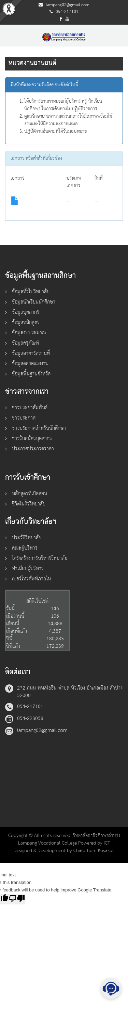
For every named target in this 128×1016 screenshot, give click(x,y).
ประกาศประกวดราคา (33, 448)
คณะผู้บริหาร (25, 548)
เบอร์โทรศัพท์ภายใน (31, 578)
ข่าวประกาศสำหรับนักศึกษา (39, 428)
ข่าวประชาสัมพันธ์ (29, 407)
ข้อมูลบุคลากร (25, 312)
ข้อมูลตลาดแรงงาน (30, 363)
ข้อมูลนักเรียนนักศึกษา (33, 302)
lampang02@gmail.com (67, 5)
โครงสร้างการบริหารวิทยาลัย (39, 558)
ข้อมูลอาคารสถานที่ (31, 353)
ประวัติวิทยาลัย (26, 537)
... (17, 200)
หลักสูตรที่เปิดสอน (29, 493)
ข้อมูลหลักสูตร (26, 322)
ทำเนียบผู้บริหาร (28, 568)
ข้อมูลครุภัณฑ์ (25, 343)
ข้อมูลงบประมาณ (29, 332)
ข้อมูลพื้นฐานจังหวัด (31, 373)
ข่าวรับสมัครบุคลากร (32, 438)
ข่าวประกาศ (23, 418)
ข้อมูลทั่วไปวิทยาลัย (30, 291)
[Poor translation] (17, 899)
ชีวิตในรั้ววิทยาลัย (28, 504)
